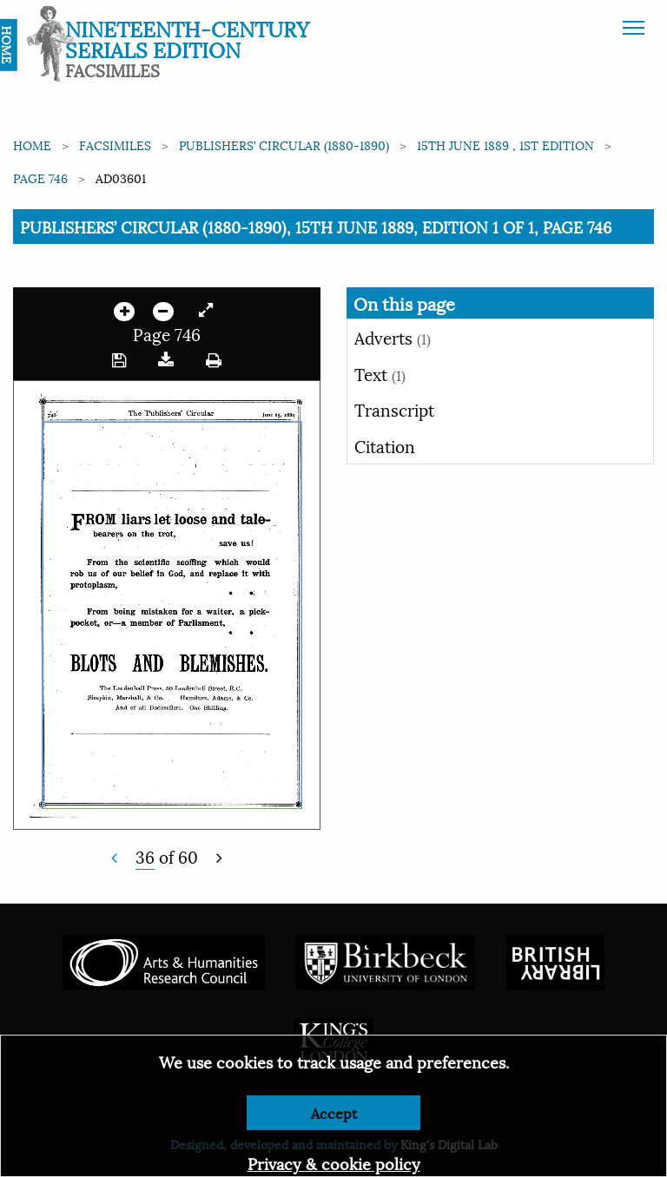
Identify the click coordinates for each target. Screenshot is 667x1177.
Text (380, 373)
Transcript (394, 409)
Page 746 (40, 177)
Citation (384, 445)
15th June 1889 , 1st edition (505, 144)
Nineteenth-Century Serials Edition (187, 38)
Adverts (392, 337)
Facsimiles (115, 144)
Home (32, 144)
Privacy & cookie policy (334, 1162)
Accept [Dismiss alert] (334, 1112)
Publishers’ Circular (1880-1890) (284, 144)
